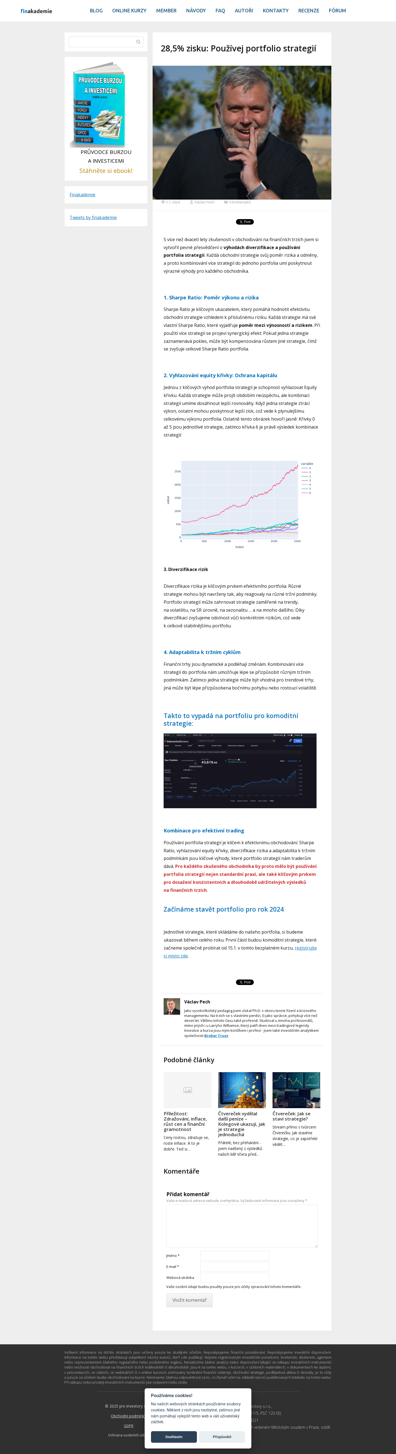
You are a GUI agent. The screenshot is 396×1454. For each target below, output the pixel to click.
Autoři (244, 10)
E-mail (172, 1266)
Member (166, 10)
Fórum (337, 10)
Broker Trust (216, 1035)
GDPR (128, 1425)
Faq (220, 10)
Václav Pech (202, 202)
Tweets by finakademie (93, 217)
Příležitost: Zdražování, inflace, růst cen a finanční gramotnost (185, 1121)
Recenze (308, 10)
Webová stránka (180, 1277)
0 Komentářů (237, 202)
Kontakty (276, 10)
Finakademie (82, 195)
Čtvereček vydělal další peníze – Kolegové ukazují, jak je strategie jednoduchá (241, 1124)
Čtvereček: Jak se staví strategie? (291, 1116)
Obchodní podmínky (128, 1416)
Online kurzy (129, 10)
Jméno (173, 1255)
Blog (96, 10)
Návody (196, 10)
